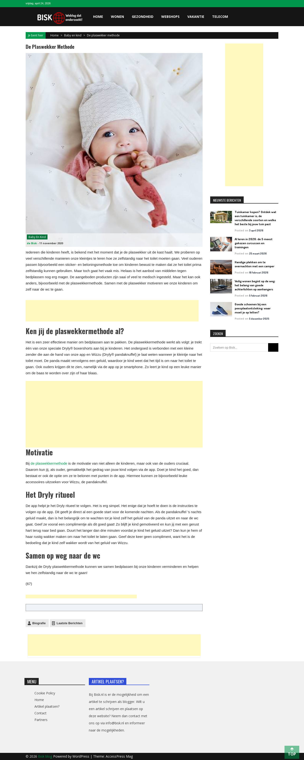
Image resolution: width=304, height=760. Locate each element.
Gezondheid (142, 16)
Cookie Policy (44, 693)
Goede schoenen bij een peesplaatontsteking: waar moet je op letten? (253, 308)
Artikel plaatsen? (46, 706)
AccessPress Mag (119, 756)
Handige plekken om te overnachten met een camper (254, 264)
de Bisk (32, 243)
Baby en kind (72, 35)
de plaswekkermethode (49, 463)
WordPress (81, 756)
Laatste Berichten (69, 623)
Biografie (39, 623)
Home (98, 16)
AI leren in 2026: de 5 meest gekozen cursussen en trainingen (253, 243)
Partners (41, 719)
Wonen (117, 16)
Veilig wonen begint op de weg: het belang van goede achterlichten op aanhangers (255, 285)
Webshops (170, 16)
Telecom (220, 16)
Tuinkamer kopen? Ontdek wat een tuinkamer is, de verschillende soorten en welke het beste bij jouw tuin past (255, 218)
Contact (40, 713)
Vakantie (195, 16)
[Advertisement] (112, 311)
